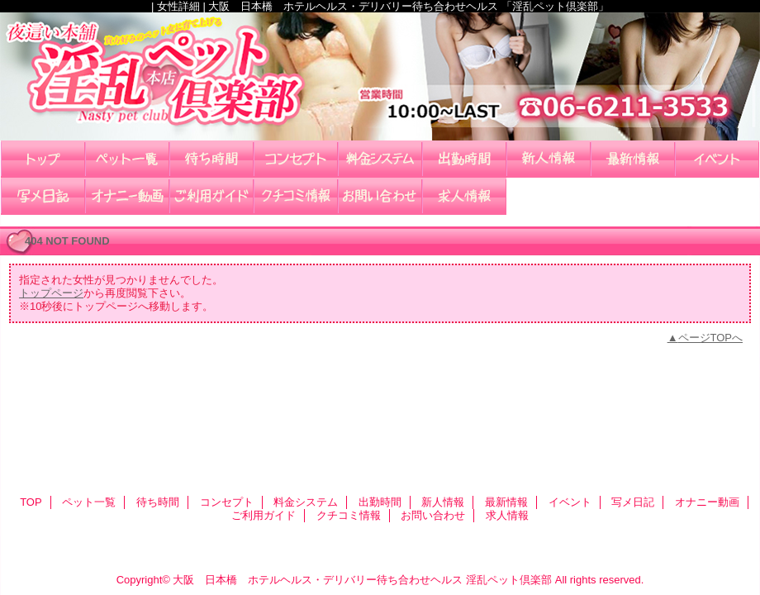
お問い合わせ (380, 196)
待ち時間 (211, 159)
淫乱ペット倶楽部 (380, 76)
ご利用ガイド (211, 196)
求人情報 (464, 196)
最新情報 (633, 159)
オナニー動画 (127, 196)
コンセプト (296, 159)
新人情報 (548, 159)
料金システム (380, 159)
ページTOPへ (710, 337)
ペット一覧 (127, 159)
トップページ (51, 293)
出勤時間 (464, 159)
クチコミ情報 (296, 196)
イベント (717, 159)
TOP (43, 159)
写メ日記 (43, 196)
